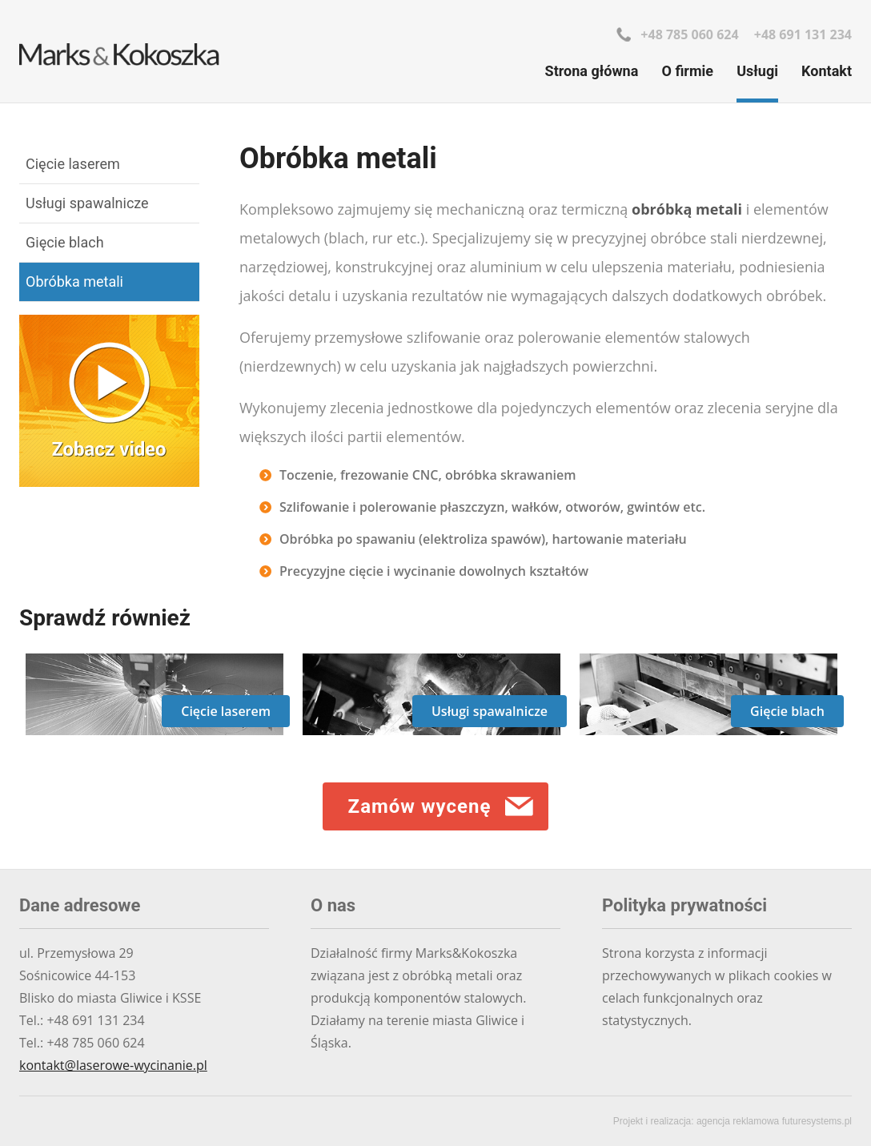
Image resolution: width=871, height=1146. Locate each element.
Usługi (757, 70)
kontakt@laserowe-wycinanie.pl (113, 1065)
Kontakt (826, 70)
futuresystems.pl (817, 1121)
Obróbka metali (74, 281)
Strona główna (592, 70)
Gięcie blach (65, 242)
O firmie (688, 70)
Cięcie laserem (73, 163)
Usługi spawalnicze (87, 203)
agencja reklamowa (737, 1121)
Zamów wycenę (420, 806)
